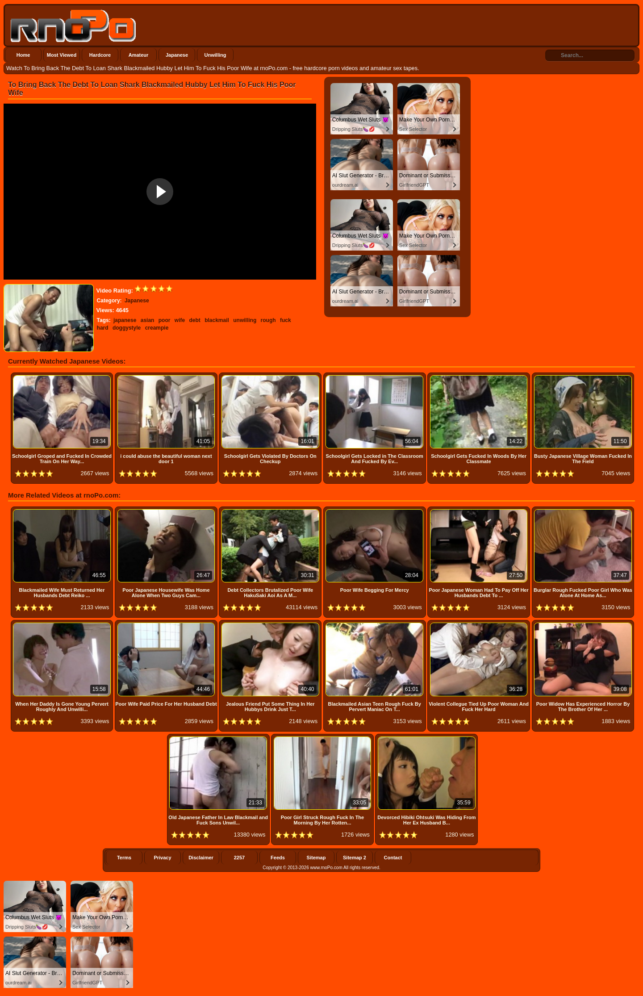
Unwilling (215, 55)
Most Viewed (61, 55)
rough (268, 320)
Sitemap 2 (354, 857)
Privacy (162, 857)
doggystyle (127, 328)
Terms (124, 857)
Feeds (278, 857)
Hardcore (100, 55)
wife (180, 320)
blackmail (217, 320)
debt (194, 320)
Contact (393, 857)
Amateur (139, 55)
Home (23, 55)
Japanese (177, 55)
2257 (239, 857)
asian (147, 320)
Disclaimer (200, 857)
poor (165, 320)
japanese (124, 320)
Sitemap (316, 857)
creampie (157, 328)
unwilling (244, 320)
